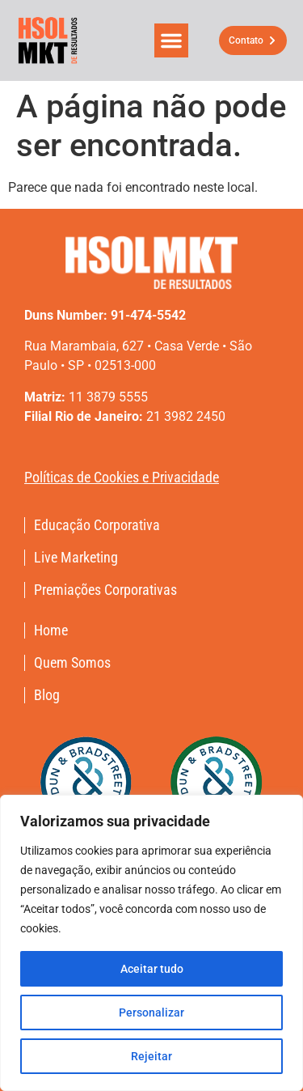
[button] (171, 40)
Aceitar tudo (151, 968)
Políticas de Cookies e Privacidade (121, 477)
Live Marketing (76, 558)
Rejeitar (151, 1056)
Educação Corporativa (97, 525)
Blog (47, 695)
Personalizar (151, 1012)
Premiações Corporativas (105, 590)
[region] (151, 943)
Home (51, 630)
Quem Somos (72, 663)
